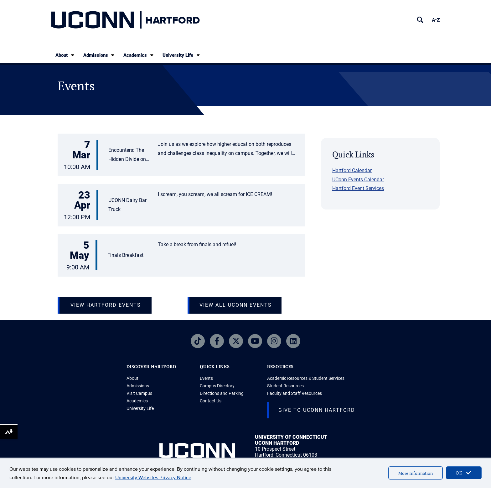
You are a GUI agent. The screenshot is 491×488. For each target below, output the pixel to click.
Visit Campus (139, 393)
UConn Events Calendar (358, 180)
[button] (181, 156)
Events (206, 378)
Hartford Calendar (352, 170)
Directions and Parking (222, 393)
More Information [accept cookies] (415, 473)
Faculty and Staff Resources (294, 393)
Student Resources (285, 385)
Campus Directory (217, 385)
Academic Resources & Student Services (305, 378)
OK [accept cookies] (464, 473)
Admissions (99, 55)
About (65, 55)
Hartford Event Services (358, 188)
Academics (138, 55)
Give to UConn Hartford (316, 410)
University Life (182, 55)
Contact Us (210, 400)
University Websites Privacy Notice (153, 477)
